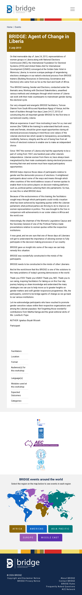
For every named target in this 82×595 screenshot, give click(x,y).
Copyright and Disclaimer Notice (23, 578)
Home (9, 27)
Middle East (50, 537)
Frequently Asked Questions (60, 586)
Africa (17, 529)
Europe (28, 537)
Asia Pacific (60, 529)
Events (18, 27)
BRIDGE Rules (68, 584)
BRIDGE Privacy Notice (28, 581)
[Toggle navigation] (72, 9)
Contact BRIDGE (67, 581)
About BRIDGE (68, 578)
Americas (37, 529)
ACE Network (68, 589)
